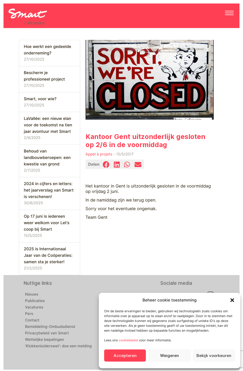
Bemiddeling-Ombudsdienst (50, 327)
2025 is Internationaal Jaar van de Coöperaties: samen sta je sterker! (48, 255)
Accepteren (125, 355)
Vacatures (34, 307)
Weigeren (169, 355)
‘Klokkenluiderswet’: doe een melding (58, 346)
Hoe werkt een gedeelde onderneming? (47, 50)
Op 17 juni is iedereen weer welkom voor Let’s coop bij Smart (46, 223)
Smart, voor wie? (40, 98)
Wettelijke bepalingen (44, 340)
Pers (29, 314)
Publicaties (35, 301)
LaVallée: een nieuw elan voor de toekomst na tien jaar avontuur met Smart (48, 125)
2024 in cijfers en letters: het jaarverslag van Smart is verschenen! (49, 190)
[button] (232, 300)
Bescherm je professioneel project (44, 76)
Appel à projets (99, 154)
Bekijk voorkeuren (213, 355)
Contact (32, 320)
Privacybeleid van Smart (47, 333)
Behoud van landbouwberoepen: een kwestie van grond (47, 158)
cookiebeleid (128, 340)
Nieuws (31, 294)
